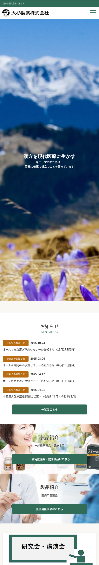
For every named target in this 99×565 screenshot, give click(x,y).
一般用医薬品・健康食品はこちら (49, 459)
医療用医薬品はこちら (49, 509)
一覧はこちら (49, 409)
